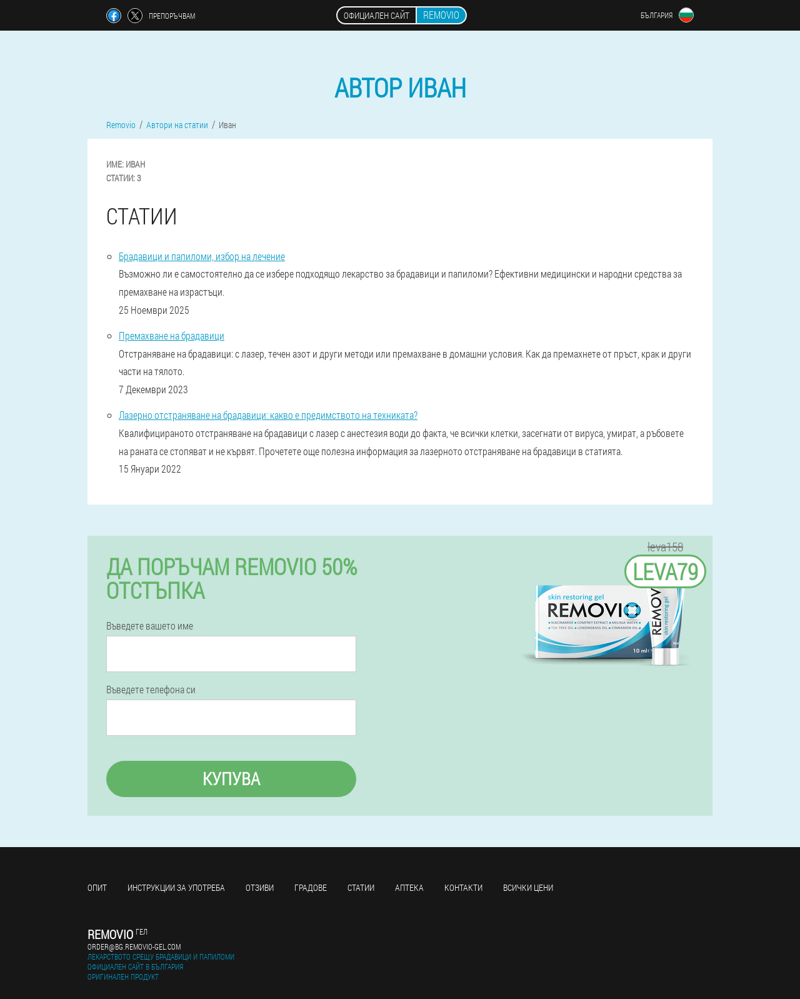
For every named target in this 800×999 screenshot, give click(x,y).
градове (310, 887)
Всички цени (528, 887)
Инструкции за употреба (176, 887)
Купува (231, 778)
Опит (97, 887)
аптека (409, 887)
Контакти (463, 887)
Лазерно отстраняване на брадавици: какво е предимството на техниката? (268, 414)
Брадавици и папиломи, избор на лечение (202, 256)
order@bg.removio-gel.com (134, 946)
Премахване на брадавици (171, 335)
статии (361, 887)
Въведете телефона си (151, 690)
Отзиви (260, 887)
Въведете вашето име (149, 626)
